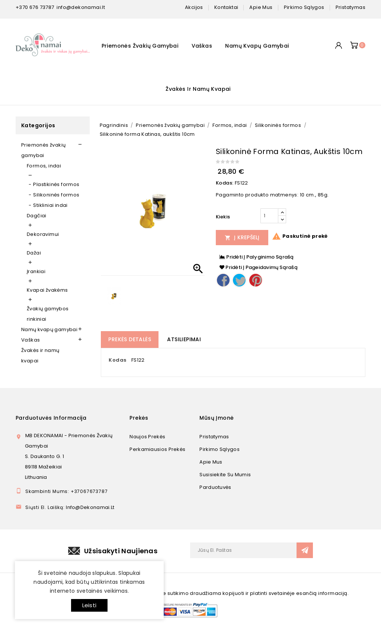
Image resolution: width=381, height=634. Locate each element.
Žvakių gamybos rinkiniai (48, 314)
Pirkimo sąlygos (219, 449)
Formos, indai (44, 165)
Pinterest (255, 280)
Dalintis (223, 280)
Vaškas (202, 45)
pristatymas (350, 7)
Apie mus (210, 461)
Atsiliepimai (184, 339)
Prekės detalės (129, 339)
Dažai (34, 252)
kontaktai (226, 7)
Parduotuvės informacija (51, 418)
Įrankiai (36, 271)
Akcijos (194, 7)
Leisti (89, 605)
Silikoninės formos (56, 194)
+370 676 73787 (35, 7)
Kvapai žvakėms (47, 290)
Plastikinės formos (56, 184)
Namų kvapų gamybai (257, 45)
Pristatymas (214, 436)
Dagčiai (37, 215)
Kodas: (224, 182)
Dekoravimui (43, 234)
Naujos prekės (147, 436)
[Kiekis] (269, 215)
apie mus (260, 7)
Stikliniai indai (50, 205)
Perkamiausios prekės (157, 449)
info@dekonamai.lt (81, 7)
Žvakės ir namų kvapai (198, 89)
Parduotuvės (215, 487)
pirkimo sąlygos (304, 7)
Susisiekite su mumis (225, 474)
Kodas (117, 360)
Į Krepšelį (242, 237)
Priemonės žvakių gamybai (140, 45)
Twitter (239, 280)
